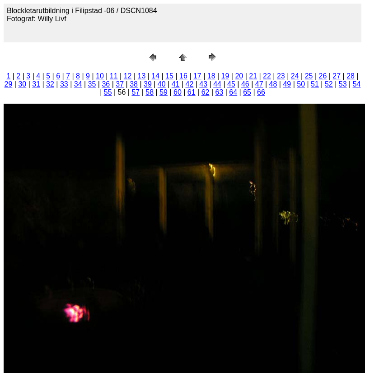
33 (64, 84)
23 (281, 76)
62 (205, 92)
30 (22, 84)
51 (315, 84)
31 (36, 84)
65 (247, 92)
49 (287, 84)
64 (233, 92)
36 (106, 84)
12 (128, 76)
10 (100, 76)
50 (301, 84)
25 (309, 76)
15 (169, 76)
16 (183, 76)
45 (231, 84)
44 (217, 84)
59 (163, 92)
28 (350, 76)
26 (322, 76)
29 (9, 84)
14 (155, 76)
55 (108, 92)
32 (50, 84)
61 (191, 92)
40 (162, 84)
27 (336, 76)
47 (259, 84)
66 (261, 92)
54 (357, 84)
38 (134, 84)
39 (148, 84)
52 (329, 84)
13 (142, 76)
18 (211, 76)
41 (176, 84)
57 (135, 92)
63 (219, 92)
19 (225, 76)
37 (120, 84)
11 (114, 76)
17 (197, 76)
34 (78, 84)
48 (273, 84)
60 (177, 92)
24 (295, 76)
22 (267, 76)
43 (203, 84)
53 (343, 84)
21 (253, 76)
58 (149, 92)
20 (239, 76)
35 (92, 84)
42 (190, 84)
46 (245, 84)
